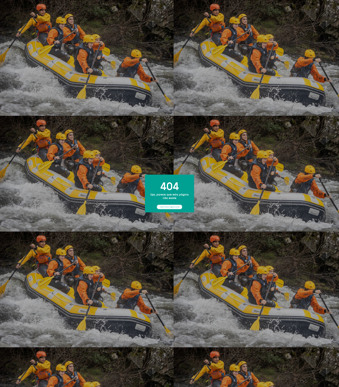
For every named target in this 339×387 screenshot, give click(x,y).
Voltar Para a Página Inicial (169, 207)
